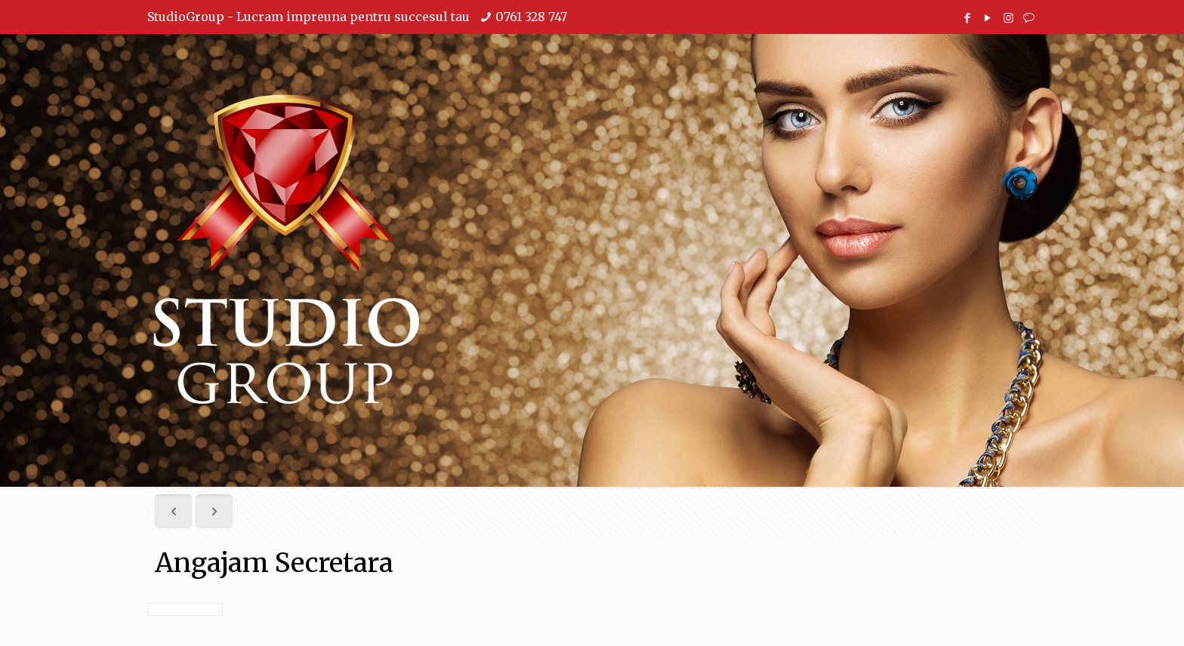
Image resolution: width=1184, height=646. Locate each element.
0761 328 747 (531, 16)
